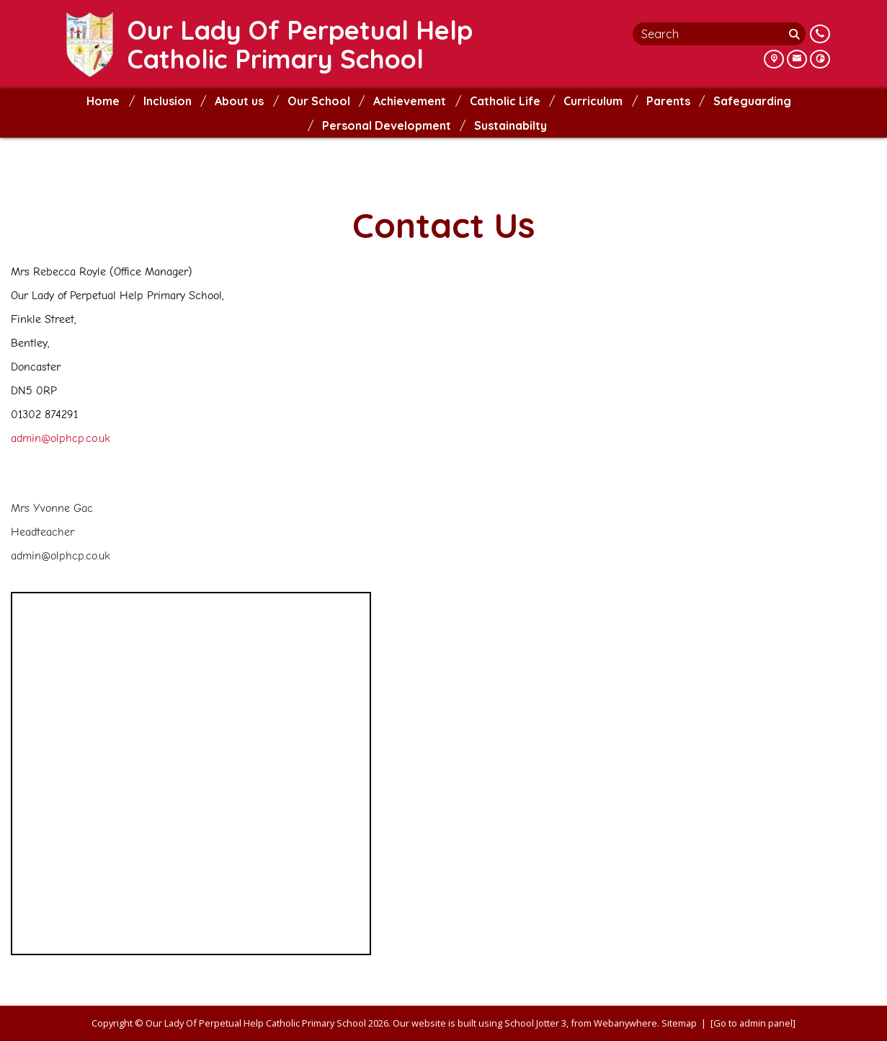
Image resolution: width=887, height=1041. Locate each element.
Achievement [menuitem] (409, 101)
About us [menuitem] (239, 101)
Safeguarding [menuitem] (752, 101)
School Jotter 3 (535, 1022)
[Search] (796, 33)
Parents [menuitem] (668, 101)
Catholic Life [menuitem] (505, 101)
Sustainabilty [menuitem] (510, 125)
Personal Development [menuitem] (386, 125)
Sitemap (679, 1022)
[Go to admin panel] (752, 1022)
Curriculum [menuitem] (593, 101)
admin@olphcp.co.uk (60, 438)
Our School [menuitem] (319, 101)
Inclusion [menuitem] (167, 101)
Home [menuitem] (103, 101)
